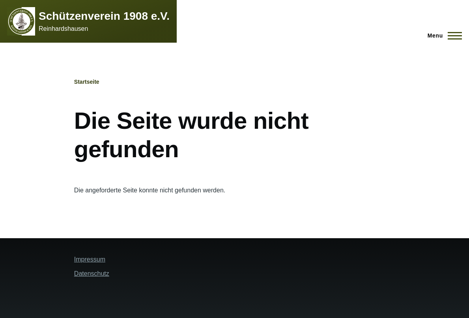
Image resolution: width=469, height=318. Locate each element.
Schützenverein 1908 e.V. (104, 16)
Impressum (89, 259)
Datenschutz (91, 273)
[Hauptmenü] (442, 35)
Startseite (86, 82)
